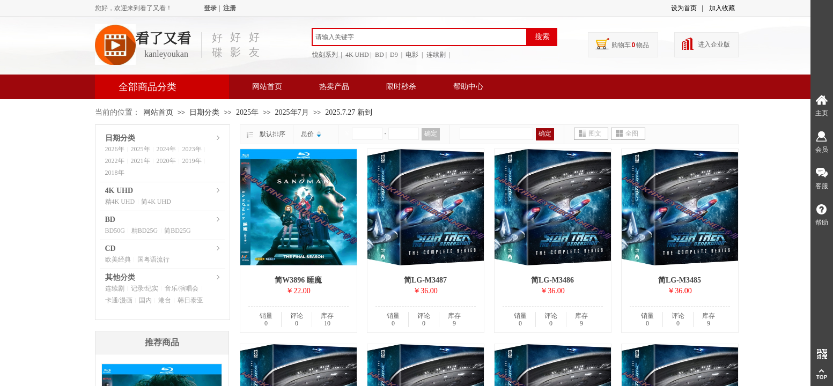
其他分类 (120, 277)
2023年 (192, 149)
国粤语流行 (153, 259)
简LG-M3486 (552, 280)
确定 (430, 133)
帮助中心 (468, 87)
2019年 (192, 161)
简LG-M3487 (425, 280)
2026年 (114, 149)
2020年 (166, 161)
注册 (229, 8)
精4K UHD (120, 201)
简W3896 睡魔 (298, 280)
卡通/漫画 (118, 300)
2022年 (114, 161)
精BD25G (144, 230)
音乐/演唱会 (181, 288)
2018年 (114, 172)
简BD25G (177, 230)
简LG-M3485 (679, 280)
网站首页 (267, 87)
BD (110, 220)
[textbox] (419, 37)
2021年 (140, 161)
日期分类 (204, 112)
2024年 (166, 149)
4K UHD (119, 191)
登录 (210, 8)
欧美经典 (118, 259)
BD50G (115, 230)
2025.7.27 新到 (348, 112)
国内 (145, 300)
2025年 (247, 112)
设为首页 (684, 8)
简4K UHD (156, 201)
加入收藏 (722, 8)
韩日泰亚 (190, 300)
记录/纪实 (144, 288)
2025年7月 (292, 112)
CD (110, 248)
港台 (164, 300)
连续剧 (114, 288)
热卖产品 (334, 87)
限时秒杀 (401, 87)
